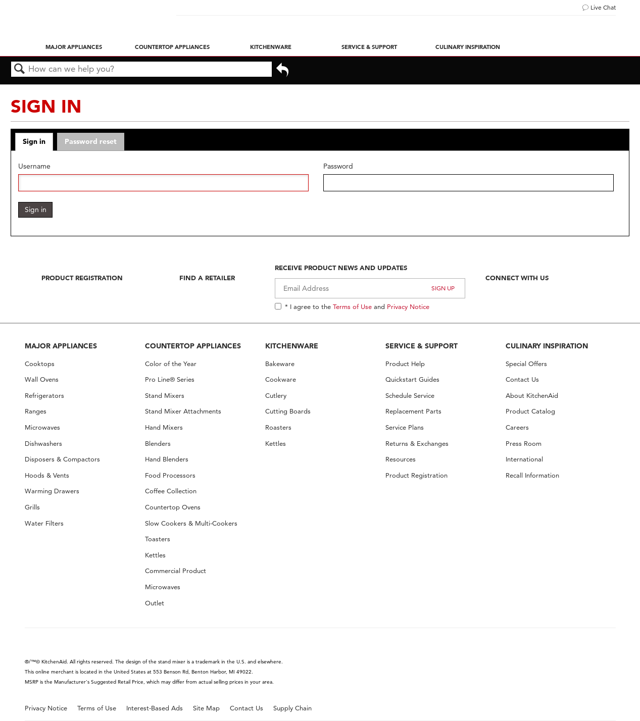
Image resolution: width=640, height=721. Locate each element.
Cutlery (275, 395)
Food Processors (170, 475)
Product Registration (82, 278)
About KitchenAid (532, 395)
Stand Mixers (164, 395)
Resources (400, 459)
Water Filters (44, 523)
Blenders (158, 443)
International (524, 459)
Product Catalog (530, 411)
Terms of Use (352, 306)
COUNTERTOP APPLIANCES (193, 345)
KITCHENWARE (291, 345)
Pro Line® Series (169, 379)
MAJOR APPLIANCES (61, 345)
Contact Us (522, 379)
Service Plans (404, 427)
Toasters (157, 539)
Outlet (154, 603)
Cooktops (40, 364)
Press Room (523, 443)
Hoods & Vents (47, 475)
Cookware (280, 379)
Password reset (91, 141)
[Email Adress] (370, 288)
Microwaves (42, 427)
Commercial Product (175, 571)
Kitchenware (270, 46)
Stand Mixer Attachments (183, 411)
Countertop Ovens (173, 507)
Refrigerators (44, 395)
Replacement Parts (413, 411)
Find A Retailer (207, 278)
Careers (517, 427)
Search (20, 69)
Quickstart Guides (412, 379)
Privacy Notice (408, 306)
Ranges (35, 411)
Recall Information (532, 475)
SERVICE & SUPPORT (421, 345)
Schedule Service (409, 395)
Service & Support (369, 46)
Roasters (278, 427)
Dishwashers (43, 443)
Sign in (34, 141)
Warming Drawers (52, 491)
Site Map (206, 708)
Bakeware (279, 364)
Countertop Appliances (172, 46)
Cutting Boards (288, 411)
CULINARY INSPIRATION (547, 345)
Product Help (405, 364)
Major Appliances (73, 46)
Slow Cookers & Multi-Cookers (191, 523)
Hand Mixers (164, 427)
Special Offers (526, 364)
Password (338, 166)
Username (34, 166)
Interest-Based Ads (154, 708)
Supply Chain (292, 708)
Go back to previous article (282, 71)
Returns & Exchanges (417, 443)
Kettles (155, 555)
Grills (32, 507)
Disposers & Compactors (62, 459)
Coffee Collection (170, 491)
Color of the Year (170, 364)
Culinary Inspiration (467, 46)
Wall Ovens (42, 379)
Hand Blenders (166, 459)
